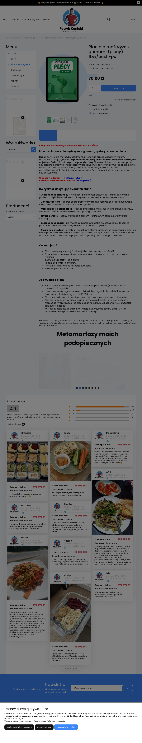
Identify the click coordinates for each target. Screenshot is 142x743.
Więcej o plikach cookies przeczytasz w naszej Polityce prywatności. (35, 721)
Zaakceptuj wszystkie (66, 727)
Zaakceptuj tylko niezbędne (19, 727)
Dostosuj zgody (44, 727)
